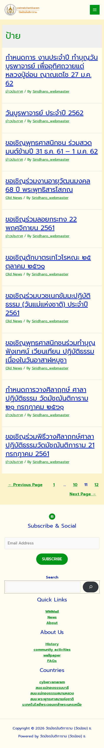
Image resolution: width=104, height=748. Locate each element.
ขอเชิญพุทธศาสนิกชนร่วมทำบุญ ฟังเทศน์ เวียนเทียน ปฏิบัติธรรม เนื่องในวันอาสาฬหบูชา (50, 351)
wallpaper (52, 655)
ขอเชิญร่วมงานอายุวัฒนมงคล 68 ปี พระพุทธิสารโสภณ (48, 185)
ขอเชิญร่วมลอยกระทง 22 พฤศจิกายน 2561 (41, 223)
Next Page (83, 494)
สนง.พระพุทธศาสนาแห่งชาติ (52, 699)
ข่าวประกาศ (14, 91)
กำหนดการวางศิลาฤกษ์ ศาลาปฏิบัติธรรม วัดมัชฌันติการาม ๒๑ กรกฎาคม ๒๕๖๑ (47, 398)
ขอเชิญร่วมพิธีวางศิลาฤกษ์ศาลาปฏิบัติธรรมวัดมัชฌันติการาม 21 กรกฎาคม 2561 (50, 445)
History (52, 644)
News (52, 617)
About (52, 623)
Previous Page (25, 485)
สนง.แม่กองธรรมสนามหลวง (52, 693)
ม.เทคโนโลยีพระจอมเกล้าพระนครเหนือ (52, 704)
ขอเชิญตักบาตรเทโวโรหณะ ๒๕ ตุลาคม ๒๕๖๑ (48, 261)
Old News (14, 197)
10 (75, 485)
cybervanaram (52, 682)
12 (96, 485)
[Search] (90, 587)
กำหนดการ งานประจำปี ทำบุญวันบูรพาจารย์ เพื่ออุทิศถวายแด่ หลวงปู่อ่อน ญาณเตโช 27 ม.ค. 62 (52, 70)
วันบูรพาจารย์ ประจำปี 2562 (44, 113)
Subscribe (52, 559)
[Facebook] (52, 516)
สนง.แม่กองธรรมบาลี (52, 688)
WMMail (52, 611)
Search (52, 577)
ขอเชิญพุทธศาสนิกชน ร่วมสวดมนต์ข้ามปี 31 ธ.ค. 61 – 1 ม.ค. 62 (52, 147)
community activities (52, 649)
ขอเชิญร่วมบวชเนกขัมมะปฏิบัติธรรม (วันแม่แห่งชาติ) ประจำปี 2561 (48, 304)
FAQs (52, 661)
